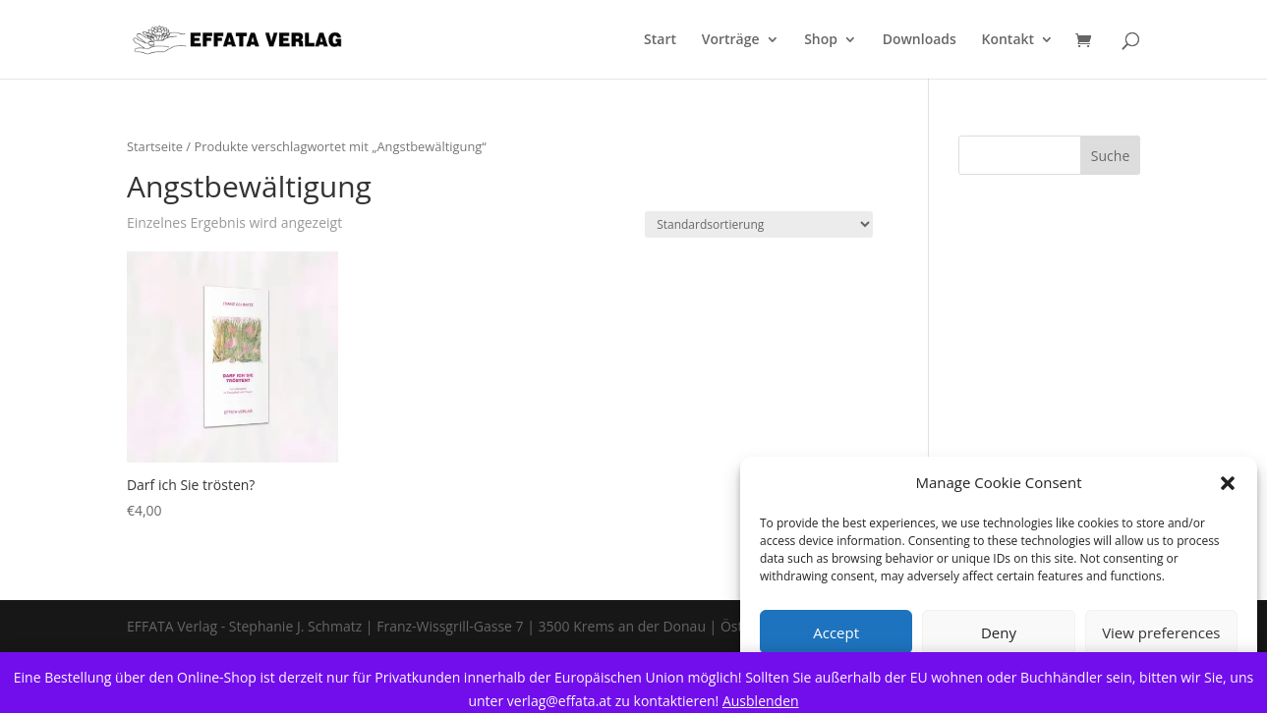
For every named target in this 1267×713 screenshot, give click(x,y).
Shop (820, 40)
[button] (1228, 483)
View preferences (1161, 632)
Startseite (155, 146)
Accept (836, 632)
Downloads (919, 40)
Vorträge (731, 40)
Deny (998, 632)
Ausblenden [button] (760, 700)
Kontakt (1008, 40)
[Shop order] (759, 224)
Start (660, 40)
